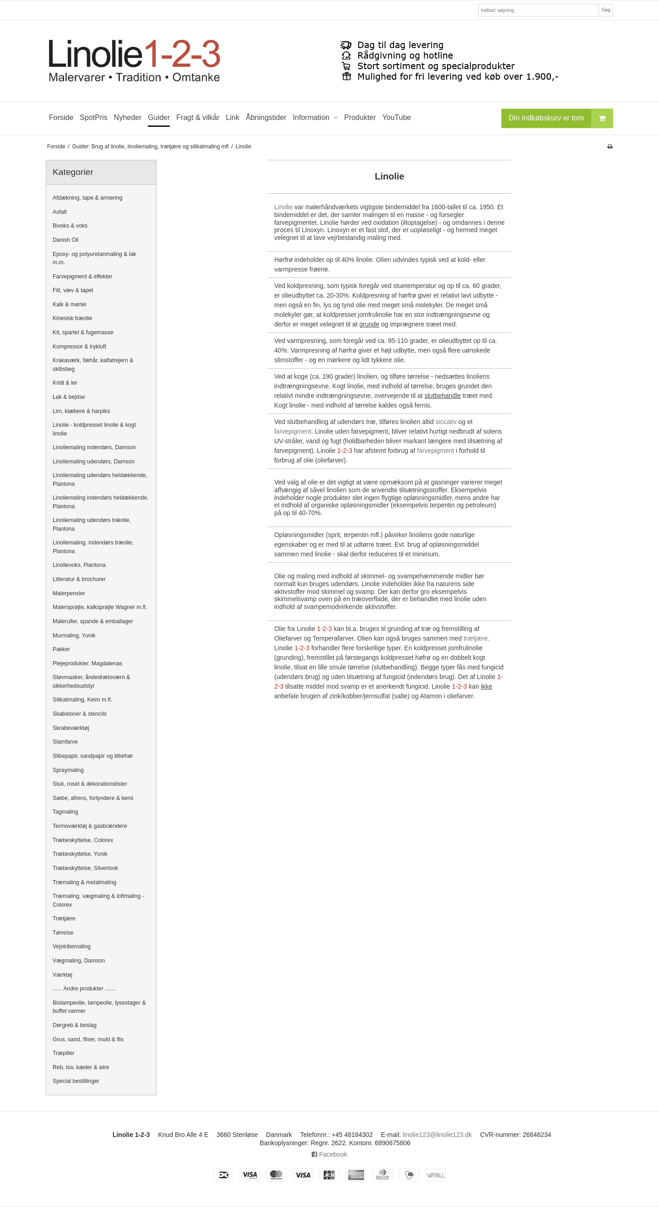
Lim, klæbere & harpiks (81, 411)
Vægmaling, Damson (79, 960)
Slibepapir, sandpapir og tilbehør (93, 756)
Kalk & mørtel (69, 304)
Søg (605, 9)
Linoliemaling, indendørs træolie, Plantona (93, 546)
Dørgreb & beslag (75, 1025)
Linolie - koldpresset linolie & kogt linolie (94, 429)
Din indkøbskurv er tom (561, 118)
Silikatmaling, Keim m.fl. (82, 699)
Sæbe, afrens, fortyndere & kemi (93, 798)
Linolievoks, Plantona (79, 565)
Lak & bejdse (69, 397)
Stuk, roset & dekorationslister (90, 784)
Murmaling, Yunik (74, 635)
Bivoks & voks (70, 226)
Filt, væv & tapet (73, 290)
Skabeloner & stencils (80, 714)
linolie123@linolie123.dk (437, 1134)
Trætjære (64, 918)
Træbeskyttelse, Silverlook (85, 868)
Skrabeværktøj (71, 728)
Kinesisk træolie (72, 318)
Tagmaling (65, 812)
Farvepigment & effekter (83, 276)
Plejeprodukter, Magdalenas (87, 663)
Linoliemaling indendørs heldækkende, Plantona (101, 502)
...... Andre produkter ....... (84, 988)
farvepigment (292, 431)
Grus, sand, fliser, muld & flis (88, 1039)
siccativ (446, 421)
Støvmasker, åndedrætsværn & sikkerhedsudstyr (91, 681)
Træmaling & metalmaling (84, 882)
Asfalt (60, 212)
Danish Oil (66, 240)
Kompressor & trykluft (79, 346)
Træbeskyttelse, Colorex (83, 840)
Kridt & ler (65, 383)
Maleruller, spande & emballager (93, 621)
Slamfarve (65, 742)
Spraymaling (68, 770)
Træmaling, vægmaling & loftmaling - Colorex (98, 900)
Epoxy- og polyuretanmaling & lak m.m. (94, 258)
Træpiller (64, 1053)
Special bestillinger (76, 1081)
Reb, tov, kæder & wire (81, 1067)
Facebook (329, 1154)
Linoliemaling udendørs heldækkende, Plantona (100, 479)
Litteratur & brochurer (79, 579)
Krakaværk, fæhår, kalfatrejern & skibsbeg (93, 364)
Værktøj (62, 975)
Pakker (61, 649)
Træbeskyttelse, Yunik (80, 854)
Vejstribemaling (72, 946)
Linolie (283, 207)
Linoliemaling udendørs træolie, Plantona (92, 524)
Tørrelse (63, 933)
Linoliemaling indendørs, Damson (94, 447)
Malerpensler (69, 593)
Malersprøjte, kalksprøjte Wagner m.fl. (100, 607)
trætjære (476, 638)
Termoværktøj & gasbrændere (90, 826)
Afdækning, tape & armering (88, 198)
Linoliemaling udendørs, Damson (94, 461)
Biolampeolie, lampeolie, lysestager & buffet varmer (99, 1007)
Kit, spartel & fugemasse (83, 332)
